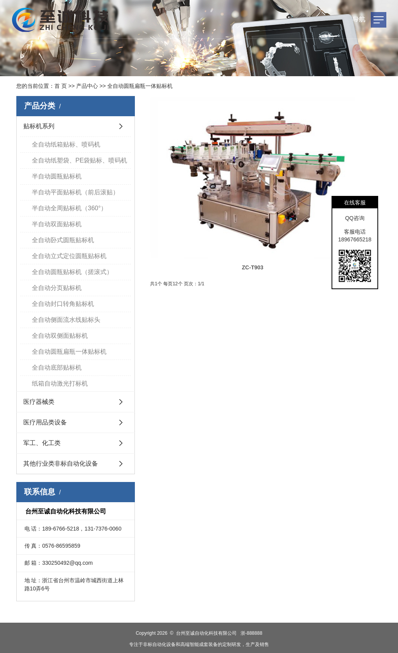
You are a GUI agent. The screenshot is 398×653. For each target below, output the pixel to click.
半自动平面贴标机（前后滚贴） (75, 192)
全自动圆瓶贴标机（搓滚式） (72, 272)
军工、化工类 (42, 443)
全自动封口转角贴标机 (63, 303)
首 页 (60, 86)
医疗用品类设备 (45, 422)
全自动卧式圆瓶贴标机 (63, 240)
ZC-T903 (187, 164)
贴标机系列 (38, 126)
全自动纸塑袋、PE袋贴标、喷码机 (79, 160)
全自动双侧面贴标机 (60, 335)
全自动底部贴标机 (57, 367)
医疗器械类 (38, 401)
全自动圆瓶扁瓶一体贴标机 (140, 86)
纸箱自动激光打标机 (60, 383)
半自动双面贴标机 (57, 224)
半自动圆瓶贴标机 (57, 176)
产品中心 (87, 86)
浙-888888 (251, 633)
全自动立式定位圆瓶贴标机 (69, 256)
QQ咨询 (355, 218)
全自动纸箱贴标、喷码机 (66, 144)
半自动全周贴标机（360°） (69, 208)
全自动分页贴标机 (57, 288)
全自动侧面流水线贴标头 (66, 319)
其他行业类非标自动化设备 (60, 463)
